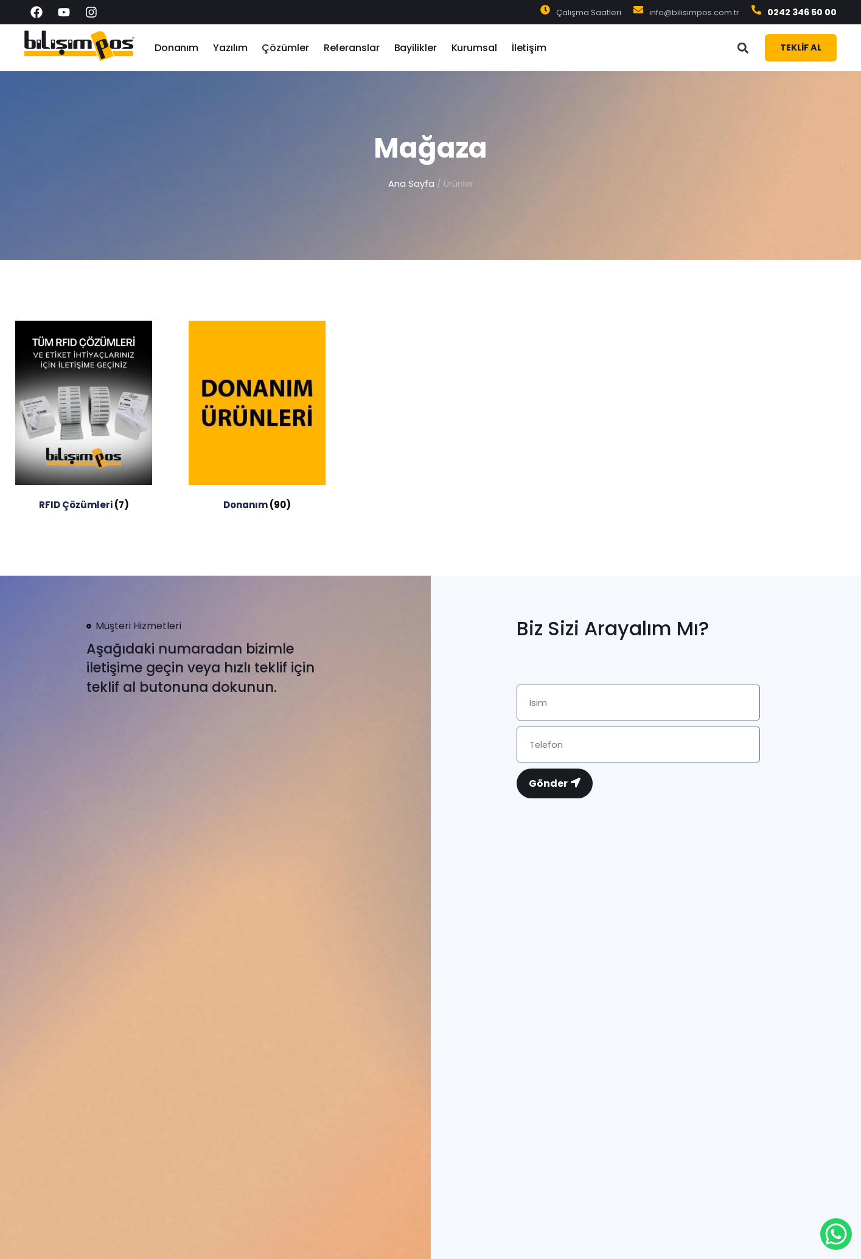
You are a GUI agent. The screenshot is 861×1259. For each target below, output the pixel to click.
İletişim (529, 48)
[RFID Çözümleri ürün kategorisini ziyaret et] (83, 418)
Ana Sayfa (411, 184)
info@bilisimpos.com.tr (694, 12)
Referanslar (352, 48)
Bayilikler (415, 48)
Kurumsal (474, 48)
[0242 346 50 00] (756, 12)
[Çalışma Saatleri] (545, 12)
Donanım (176, 48)
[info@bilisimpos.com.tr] (638, 12)
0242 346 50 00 (802, 12)
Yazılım (230, 48)
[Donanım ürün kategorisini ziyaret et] (257, 418)
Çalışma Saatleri (588, 12)
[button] (743, 48)
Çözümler (285, 48)
